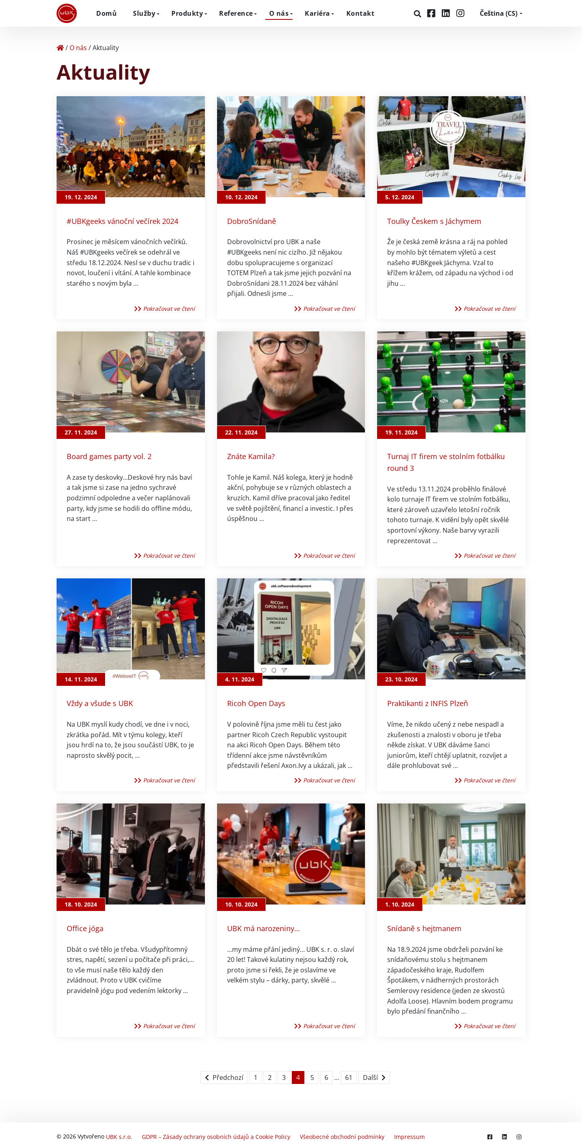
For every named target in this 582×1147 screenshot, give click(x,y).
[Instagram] (460, 13)
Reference (236, 13)
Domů (106, 13)
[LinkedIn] (447, 13)
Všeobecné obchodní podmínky (342, 1135)
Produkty (187, 13)
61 (348, 1077)
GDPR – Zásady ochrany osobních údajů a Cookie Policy (216, 1135)
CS (498, 13)
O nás (279, 13)
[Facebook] (432, 13)
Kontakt (360, 13)
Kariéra (317, 13)
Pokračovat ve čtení (164, 308)
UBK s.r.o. (119, 1135)
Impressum (409, 1135)
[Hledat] (418, 14)
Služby (144, 13)
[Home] (60, 47)
